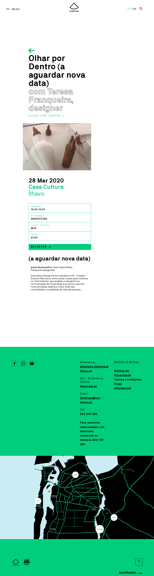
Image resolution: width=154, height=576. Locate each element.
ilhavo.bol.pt (88, 386)
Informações (122, 388)
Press (118, 383)
